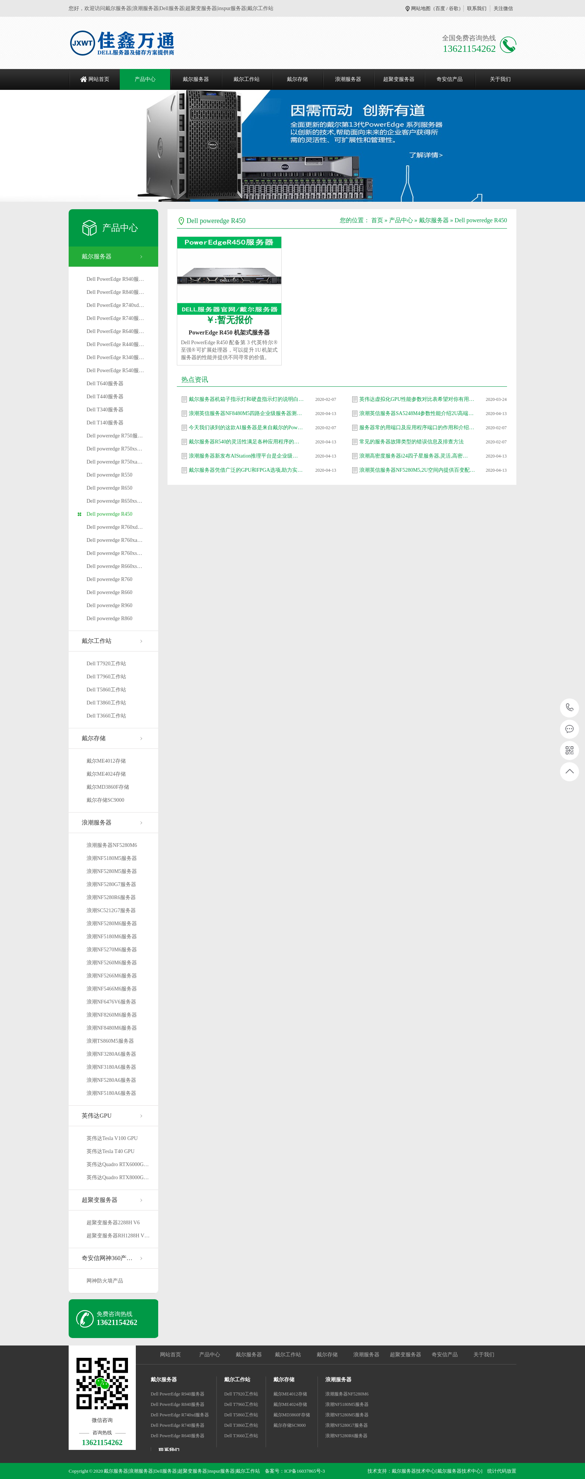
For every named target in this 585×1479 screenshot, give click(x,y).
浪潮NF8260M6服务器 (112, 1015)
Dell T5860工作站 (106, 690)
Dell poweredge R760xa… (115, 540)
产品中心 (145, 79)
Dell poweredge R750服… (115, 436)
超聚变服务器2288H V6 (113, 1222)
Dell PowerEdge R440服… (115, 344)
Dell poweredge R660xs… (114, 566)
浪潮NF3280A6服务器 (111, 1054)
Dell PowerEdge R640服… (115, 331)
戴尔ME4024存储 (106, 774)
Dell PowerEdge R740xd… (115, 305)
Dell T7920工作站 (106, 663)
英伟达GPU (97, 1115)
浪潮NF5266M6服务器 (112, 976)
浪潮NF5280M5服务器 (112, 871)
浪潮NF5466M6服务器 (112, 989)
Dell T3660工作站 (106, 716)
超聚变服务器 (398, 79)
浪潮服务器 (348, 79)
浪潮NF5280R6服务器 (111, 897)
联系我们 (477, 8)
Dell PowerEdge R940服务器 (177, 1394)
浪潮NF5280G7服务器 (111, 884)
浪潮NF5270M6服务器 (112, 949)
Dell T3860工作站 (106, 703)
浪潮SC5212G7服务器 (111, 910)
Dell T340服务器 (105, 409)
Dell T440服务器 (105, 396)
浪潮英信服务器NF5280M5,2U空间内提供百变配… (417, 470)
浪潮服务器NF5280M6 (112, 845)
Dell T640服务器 (105, 383)
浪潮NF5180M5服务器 (112, 858)
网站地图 (421, 8)
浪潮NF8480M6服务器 (112, 1028)
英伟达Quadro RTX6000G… (118, 1164)
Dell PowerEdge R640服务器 (177, 1435)
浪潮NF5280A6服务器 (111, 1080)
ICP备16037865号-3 (304, 1471)
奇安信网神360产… (107, 1258)
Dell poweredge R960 (109, 605)
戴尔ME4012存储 (106, 761)
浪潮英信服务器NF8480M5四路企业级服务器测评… (246, 413)
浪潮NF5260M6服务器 (112, 962)
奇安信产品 (450, 79)
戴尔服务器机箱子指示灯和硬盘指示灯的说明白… (246, 399)
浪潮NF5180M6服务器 (112, 936)
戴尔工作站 (247, 79)
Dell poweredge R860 (109, 618)
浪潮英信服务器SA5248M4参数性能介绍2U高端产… (417, 413)
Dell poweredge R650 (109, 488)
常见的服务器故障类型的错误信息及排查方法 (411, 442)
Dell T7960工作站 (106, 676)
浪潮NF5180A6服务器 (111, 1093)
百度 (440, 8)
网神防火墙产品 (105, 1281)
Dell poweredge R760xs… (114, 553)
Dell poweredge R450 (109, 514)
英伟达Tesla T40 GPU (111, 1151)
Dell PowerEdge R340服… (115, 357)
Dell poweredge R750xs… (114, 449)
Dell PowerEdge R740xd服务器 (180, 1414)
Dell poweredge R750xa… (115, 462)
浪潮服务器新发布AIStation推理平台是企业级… (243, 456)
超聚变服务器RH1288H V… (118, 1235)
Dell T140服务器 (105, 423)
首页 (377, 220)
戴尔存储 (297, 79)
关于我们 (500, 79)
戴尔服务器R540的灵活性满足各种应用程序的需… (246, 442)
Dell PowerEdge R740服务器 (177, 1425)
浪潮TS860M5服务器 (110, 1041)
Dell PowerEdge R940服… (115, 279)
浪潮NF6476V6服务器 (111, 1002)
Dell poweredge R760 (109, 579)
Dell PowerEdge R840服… (115, 292)
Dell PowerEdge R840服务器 (177, 1404)
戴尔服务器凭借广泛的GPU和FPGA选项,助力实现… (246, 470)
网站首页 (98, 79)
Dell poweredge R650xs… (114, 501)
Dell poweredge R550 (109, 475)
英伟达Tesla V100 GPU (112, 1138)
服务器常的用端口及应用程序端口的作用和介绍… (416, 427)
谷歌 (454, 8)
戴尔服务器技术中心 (413, 1471)
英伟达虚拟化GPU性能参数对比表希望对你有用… (416, 399)
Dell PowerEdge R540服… (115, 370)
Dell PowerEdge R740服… (115, 318)
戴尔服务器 (196, 79)
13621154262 (570, 707)
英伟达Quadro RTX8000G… (118, 1177)
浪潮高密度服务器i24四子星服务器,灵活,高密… (413, 456)
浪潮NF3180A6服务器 (111, 1067)
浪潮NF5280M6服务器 (112, 923)
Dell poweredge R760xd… (115, 527)
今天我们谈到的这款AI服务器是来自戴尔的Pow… (246, 427)
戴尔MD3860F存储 (108, 787)
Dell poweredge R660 (109, 592)
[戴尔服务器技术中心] (458, 1471)
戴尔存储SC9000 (105, 800)
